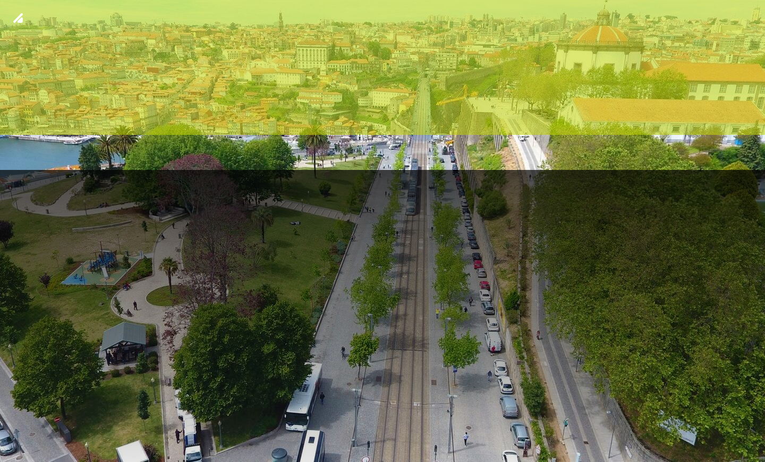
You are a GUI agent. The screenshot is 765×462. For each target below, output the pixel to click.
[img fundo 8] (382, 231)
